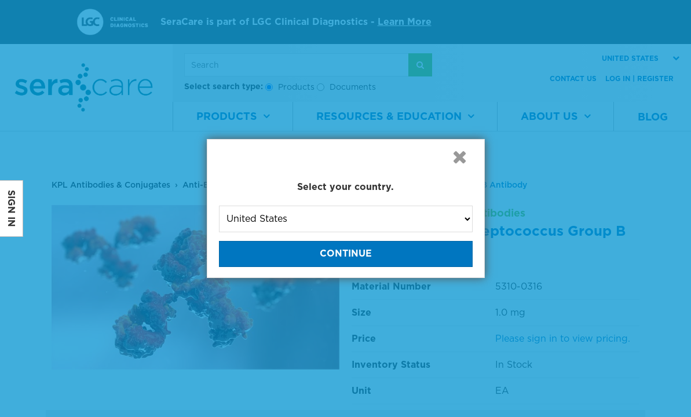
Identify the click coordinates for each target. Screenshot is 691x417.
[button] (460, 157)
